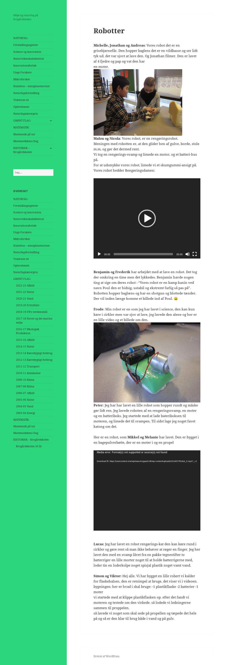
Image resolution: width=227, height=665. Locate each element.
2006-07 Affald (25, 393)
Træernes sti (21, 100)
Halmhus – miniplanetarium (31, 86)
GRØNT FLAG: (22, 120)
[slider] (143, 254)
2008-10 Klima (25, 380)
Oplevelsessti (21, 107)
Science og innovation (27, 52)
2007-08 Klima (25, 386)
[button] (147, 218)
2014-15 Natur (25, 346)
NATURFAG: (20, 38)
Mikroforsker (21, 79)
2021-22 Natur (25, 292)
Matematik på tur (24, 134)
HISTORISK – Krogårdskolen (22, 150)
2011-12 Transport (27, 366)
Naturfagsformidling (26, 93)
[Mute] (187, 254)
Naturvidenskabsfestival (28, 59)
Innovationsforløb (24, 65)
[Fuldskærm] (194, 254)
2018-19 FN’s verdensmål (31, 312)
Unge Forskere (22, 72)
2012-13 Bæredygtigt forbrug (34, 360)
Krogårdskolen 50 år (29, 446)
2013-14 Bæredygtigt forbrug (34, 353)
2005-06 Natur (25, 400)
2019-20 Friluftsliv (27, 305)
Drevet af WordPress (106, 656)
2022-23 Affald (25, 285)
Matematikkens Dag (25, 141)
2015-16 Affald (25, 340)
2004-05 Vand (24, 406)
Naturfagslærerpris (25, 114)
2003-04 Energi (25, 413)
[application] (147, 218)
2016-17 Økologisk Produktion (27, 331)
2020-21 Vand (24, 298)
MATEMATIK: (21, 127)
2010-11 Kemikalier (28, 373)
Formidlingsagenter (25, 45)
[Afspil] (99, 254)
